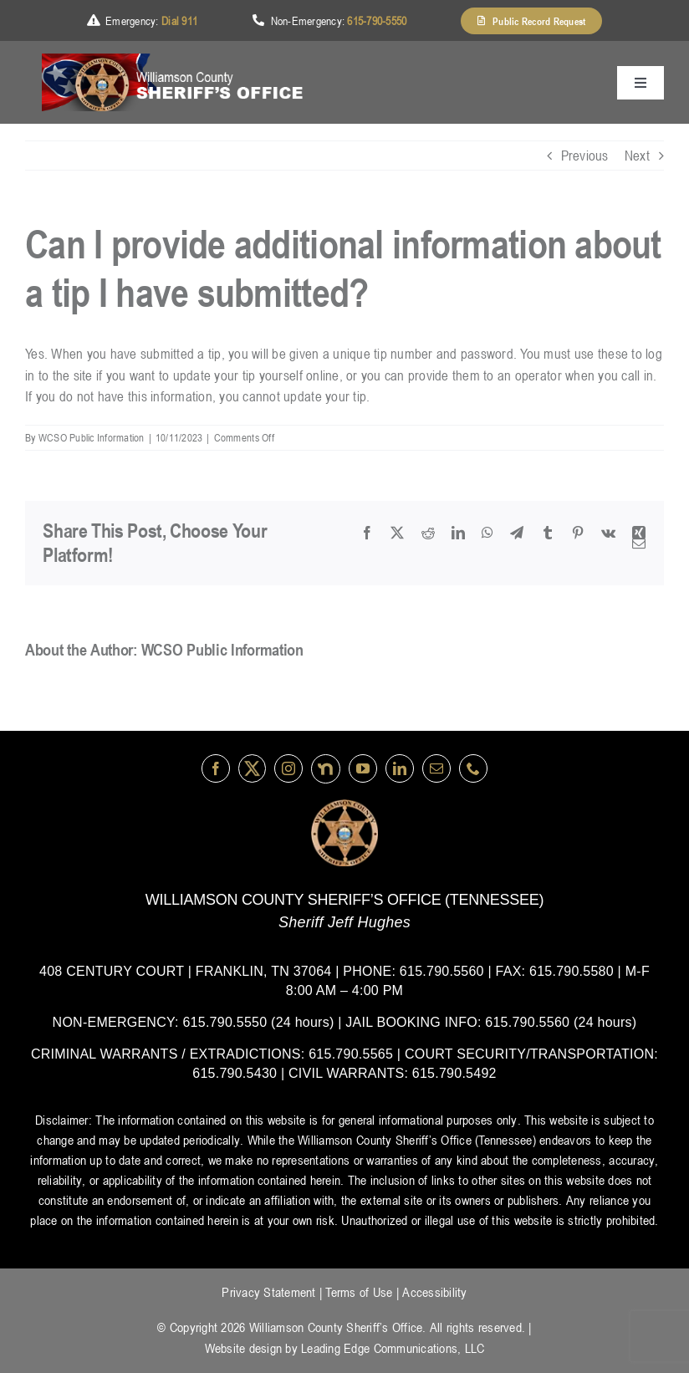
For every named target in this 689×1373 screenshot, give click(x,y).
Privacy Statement (268, 1292)
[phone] (473, 768)
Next (637, 155)
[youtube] (363, 768)
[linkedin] (399, 768)
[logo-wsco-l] (344, 806)
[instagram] (288, 768)
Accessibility (434, 1292)
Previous (585, 155)
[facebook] (216, 768)
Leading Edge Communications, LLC (392, 1348)
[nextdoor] (325, 768)
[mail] (436, 768)
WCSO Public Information (91, 437)
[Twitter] (252, 768)
